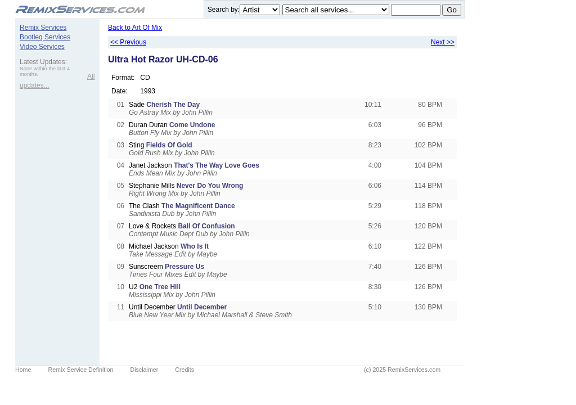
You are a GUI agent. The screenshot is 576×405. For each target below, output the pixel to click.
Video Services (42, 47)
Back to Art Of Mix (135, 28)
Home (23, 369)
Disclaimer (144, 369)
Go (452, 10)
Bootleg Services (45, 37)
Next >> (442, 42)
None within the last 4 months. (45, 71)
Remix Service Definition (80, 369)
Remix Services (43, 28)
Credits (184, 369)
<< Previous (128, 42)
